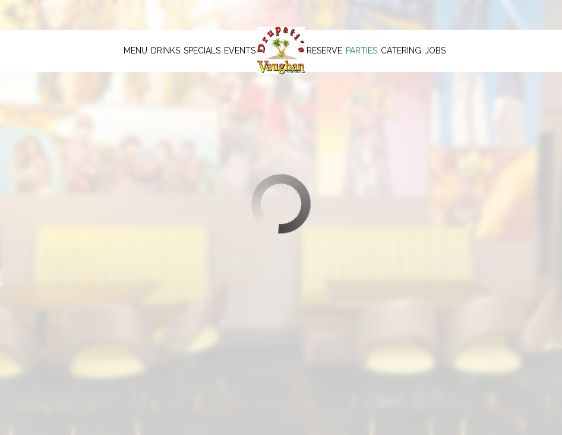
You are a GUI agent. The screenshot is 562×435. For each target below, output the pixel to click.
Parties (361, 50)
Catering (401, 50)
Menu (135, 50)
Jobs (435, 50)
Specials (202, 50)
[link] (281, 50)
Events (239, 50)
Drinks (165, 50)
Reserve (324, 50)
